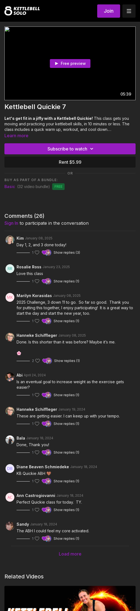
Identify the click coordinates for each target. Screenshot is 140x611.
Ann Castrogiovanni (36, 495)
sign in (11, 223)
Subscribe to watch (71, 149)
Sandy (23, 524)
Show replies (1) (66, 281)
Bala (21, 438)
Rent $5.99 (70, 162)
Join (108, 11)
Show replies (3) (67, 252)
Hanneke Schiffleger (37, 335)
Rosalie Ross (29, 266)
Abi (20, 375)
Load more (70, 554)
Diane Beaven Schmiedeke (43, 466)
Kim (20, 238)
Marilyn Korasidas (34, 295)
